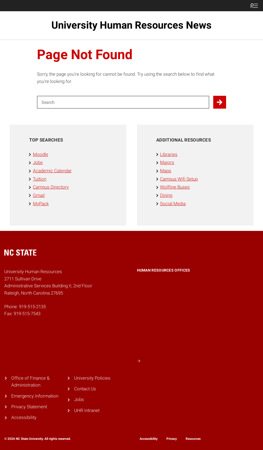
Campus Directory (51, 187)
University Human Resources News (131, 25)
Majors (167, 162)
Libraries (168, 154)
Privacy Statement (29, 406)
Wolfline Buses (175, 187)
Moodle (40, 154)
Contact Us (85, 388)
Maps (165, 170)
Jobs (38, 162)
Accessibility (23, 417)
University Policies (92, 378)
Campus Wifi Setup (179, 179)
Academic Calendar (52, 170)
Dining (166, 195)
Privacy (171, 439)
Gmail (39, 195)
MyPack (41, 203)
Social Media (173, 203)
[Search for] (123, 102)
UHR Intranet (87, 410)
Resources (193, 439)
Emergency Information (34, 396)
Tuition (39, 179)
